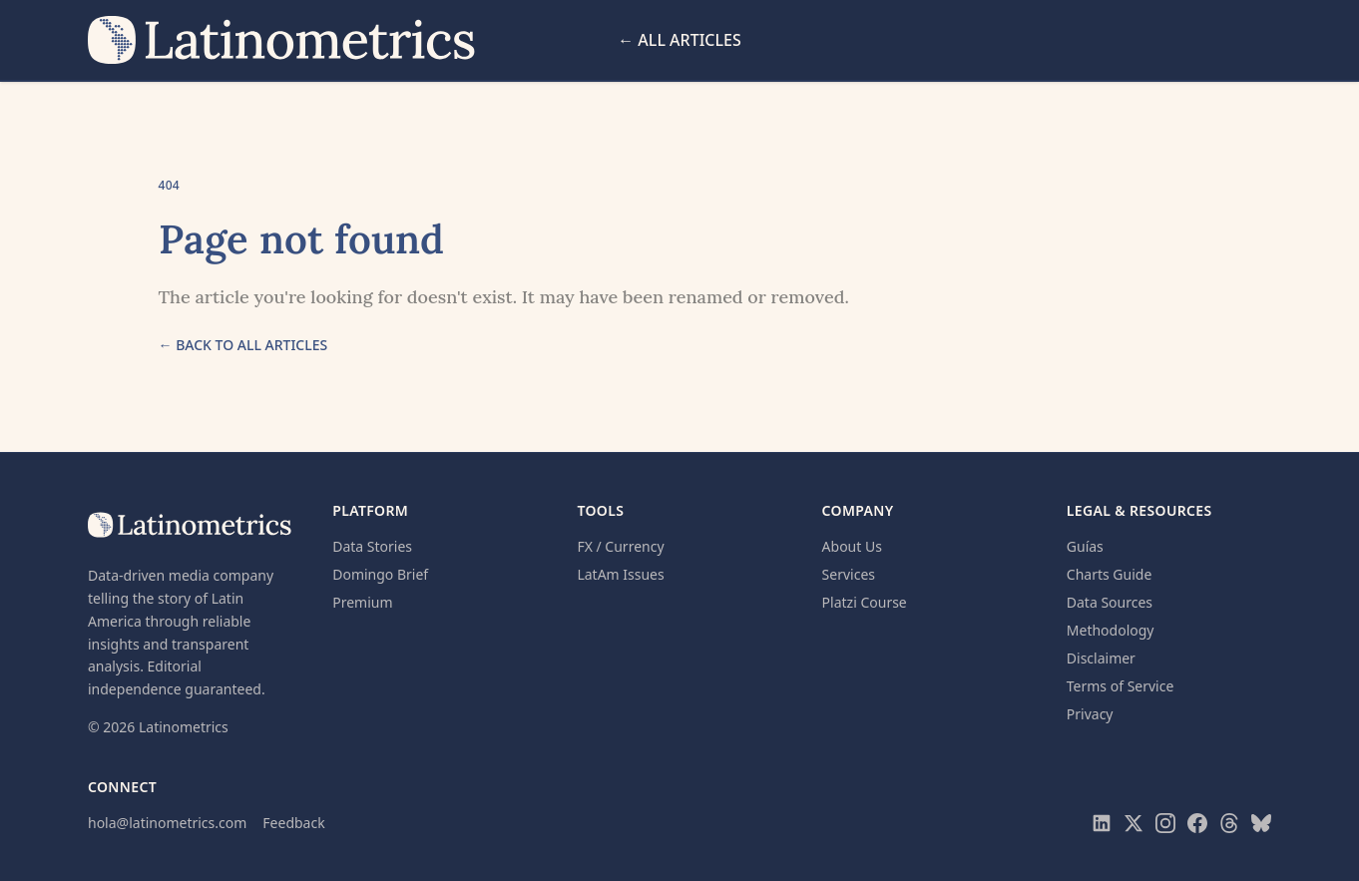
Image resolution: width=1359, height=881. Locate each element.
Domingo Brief (380, 574)
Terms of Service (1120, 685)
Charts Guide (1109, 574)
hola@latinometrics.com (167, 822)
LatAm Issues (620, 574)
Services (848, 574)
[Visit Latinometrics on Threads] (1229, 823)
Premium (362, 602)
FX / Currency (620, 546)
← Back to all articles (243, 344)
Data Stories (372, 546)
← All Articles (679, 40)
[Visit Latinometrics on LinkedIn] (1102, 823)
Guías (1085, 546)
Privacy (1090, 713)
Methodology (1110, 630)
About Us (852, 546)
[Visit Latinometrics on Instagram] (1165, 823)
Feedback (293, 822)
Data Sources (1109, 602)
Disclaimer (1101, 658)
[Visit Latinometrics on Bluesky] (1261, 823)
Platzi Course (864, 602)
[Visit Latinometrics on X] (1133, 823)
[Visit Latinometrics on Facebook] (1197, 823)
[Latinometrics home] (282, 40)
